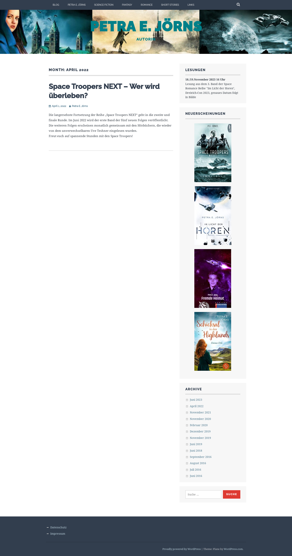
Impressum (57, 533)
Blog (56, 5)
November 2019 (200, 438)
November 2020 (200, 419)
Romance (146, 5)
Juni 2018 (196, 450)
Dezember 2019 (200, 431)
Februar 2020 (199, 425)
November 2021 (200, 412)
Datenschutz (58, 527)
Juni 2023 (196, 399)
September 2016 (201, 457)
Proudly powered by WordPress (181, 549)
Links (190, 5)
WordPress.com (233, 549)
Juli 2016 (195, 469)
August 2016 (198, 463)
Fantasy (127, 5)
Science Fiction (103, 5)
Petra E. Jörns (77, 5)
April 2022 (197, 406)
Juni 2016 (196, 476)
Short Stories (170, 5)
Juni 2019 (196, 444)
